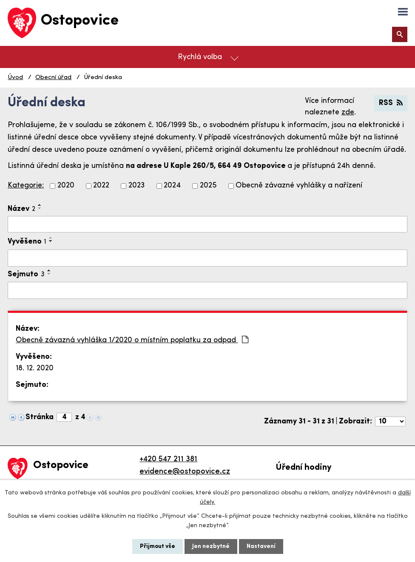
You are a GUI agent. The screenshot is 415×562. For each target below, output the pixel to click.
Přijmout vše (157, 546)
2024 (172, 186)
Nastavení (261, 546)
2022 (101, 186)
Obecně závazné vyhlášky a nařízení (299, 186)
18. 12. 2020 (35, 368)
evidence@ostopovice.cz (184, 472)
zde (347, 112)
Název (21, 209)
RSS (391, 103)
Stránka (40, 417)
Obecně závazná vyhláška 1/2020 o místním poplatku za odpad (132, 340)
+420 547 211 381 (168, 459)
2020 (65, 186)
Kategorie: (26, 186)
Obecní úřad (53, 77)
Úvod (15, 77)
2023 (136, 186)
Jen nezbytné (211, 546)
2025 (208, 186)
